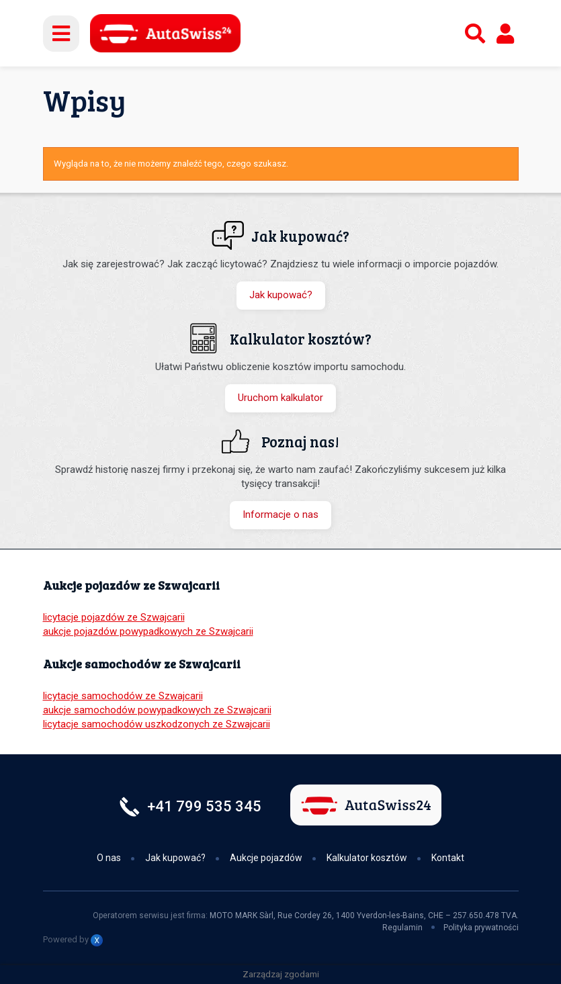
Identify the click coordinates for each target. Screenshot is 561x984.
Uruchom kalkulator (280, 398)
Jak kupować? (280, 295)
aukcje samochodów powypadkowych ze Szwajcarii (157, 710)
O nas (109, 857)
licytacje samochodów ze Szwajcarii (123, 696)
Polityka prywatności (481, 927)
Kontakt (447, 857)
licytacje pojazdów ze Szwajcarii (114, 617)
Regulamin (402, 927)
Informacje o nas (280, 514)
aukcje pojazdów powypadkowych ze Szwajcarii (148, 631)
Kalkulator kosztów (367, 857)
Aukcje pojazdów (266, 857)
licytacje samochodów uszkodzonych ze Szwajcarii (156, 724)
